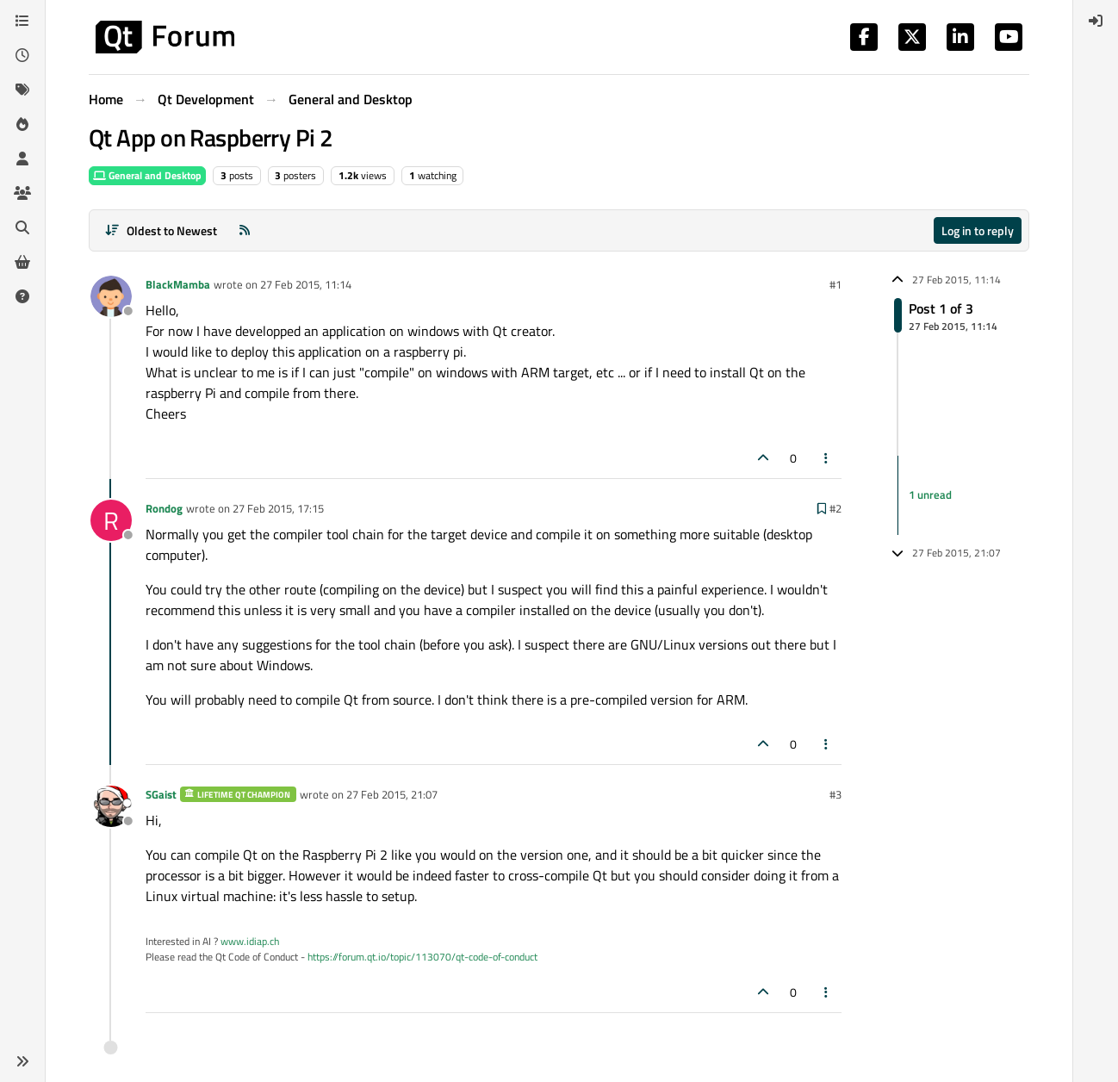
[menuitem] (1095, 20)
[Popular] (22, 124)
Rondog (164, 508)
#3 (835, 794)
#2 (835, 508)
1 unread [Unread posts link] (930, 494)
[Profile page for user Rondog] (111, 520)
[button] (22, 1061)
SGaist (161, 794)
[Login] (1095, 20)
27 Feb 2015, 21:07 (392, 794)
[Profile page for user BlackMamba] (111, 296)
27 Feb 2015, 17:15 (278, 508)
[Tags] (22, 89)
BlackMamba (178, 284)
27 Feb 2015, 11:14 (305, 284)
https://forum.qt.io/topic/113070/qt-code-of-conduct (422, 956)
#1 (835, 284)
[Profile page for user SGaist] (111, 806)
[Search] (22, 227)
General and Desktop (147, 175)
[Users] (22, 158)
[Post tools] (826, 458)
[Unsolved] (22, 296)
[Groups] (22, 193)
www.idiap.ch (249, 941)
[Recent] (22, 55)
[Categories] (22, 20)
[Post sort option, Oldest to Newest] (160, 230)
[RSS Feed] (245, 230)
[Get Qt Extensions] (22, 262)
